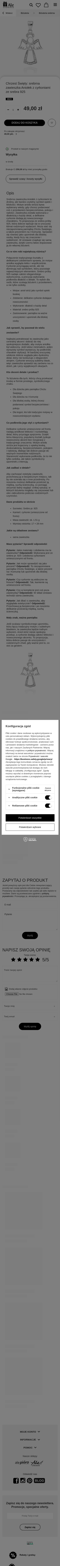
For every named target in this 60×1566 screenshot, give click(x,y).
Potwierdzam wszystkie (30, 818)
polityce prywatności (37, 750)
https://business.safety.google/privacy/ (33, 759)
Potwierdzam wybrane (30, 827)
